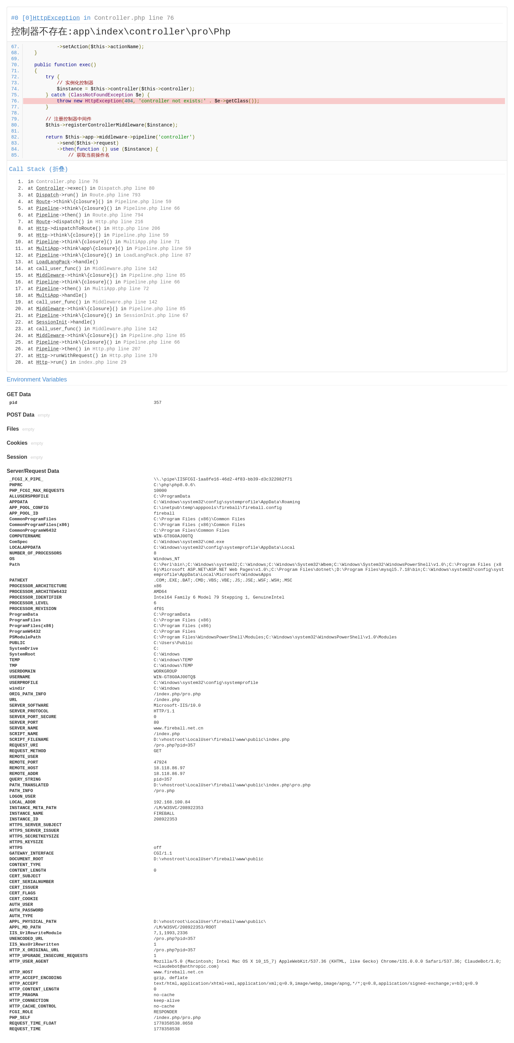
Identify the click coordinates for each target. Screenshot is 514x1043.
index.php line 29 (102, 362)
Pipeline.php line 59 (143, 201)
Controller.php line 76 (134, 18)
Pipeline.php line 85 (157, 275)
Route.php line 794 (117, 215)
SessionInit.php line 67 (156, 315)
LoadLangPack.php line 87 (157, 255)
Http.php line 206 (136, 228)
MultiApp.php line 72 (120, 288)
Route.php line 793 (115, 195)
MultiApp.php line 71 (152, 242)
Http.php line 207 (116, 349)
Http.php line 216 (119, 222)
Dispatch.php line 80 (126, 188)
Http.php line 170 (133, 355)
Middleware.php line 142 (124, 268)
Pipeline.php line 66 (152, 208)
